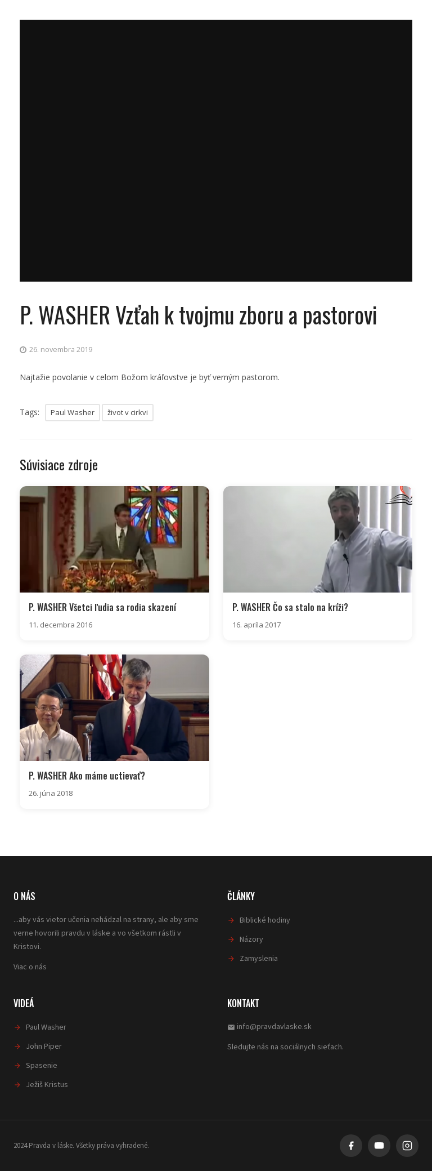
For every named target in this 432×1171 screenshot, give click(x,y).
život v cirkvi (127, 412)
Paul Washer (72, 412)
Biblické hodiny (265, 920)
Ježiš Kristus (47, 1084)
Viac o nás (30, 967)
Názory (251, 939)
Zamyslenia (259, 958)
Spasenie (41, 1065)
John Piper (44, 1046)
